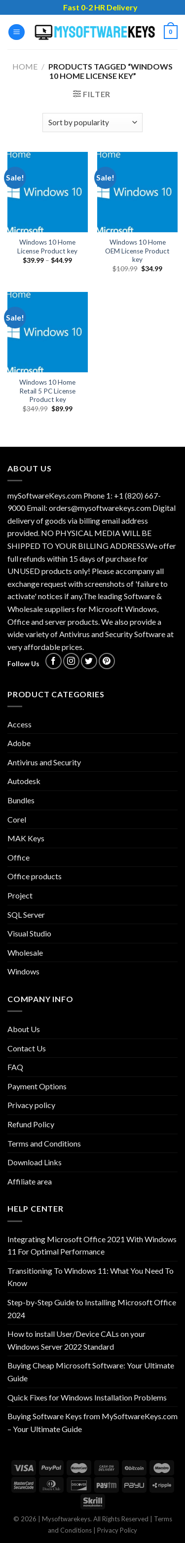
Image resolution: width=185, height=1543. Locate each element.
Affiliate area (29, 1181)
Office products (34, 876)
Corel (16, 819)
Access (19, 724)
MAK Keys (25, 838)
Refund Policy (30, 1124)
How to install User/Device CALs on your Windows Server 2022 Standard (76, 1340)
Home (24, 66)
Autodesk (23, 781)
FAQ (15, 1067)
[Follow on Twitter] (89, 661)
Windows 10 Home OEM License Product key (137, 250)
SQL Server (26, 914)
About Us (23, 1029)
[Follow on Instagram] (71, 661)
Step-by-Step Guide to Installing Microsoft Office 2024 (91, 1308)
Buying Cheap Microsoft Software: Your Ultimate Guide (90, 1372)
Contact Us (26, 1048)
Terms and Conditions (44, 1143)
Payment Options (37, 1086)
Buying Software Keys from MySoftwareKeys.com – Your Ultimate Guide (92, 1422)
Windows (23, 971)
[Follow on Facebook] (53, 661)
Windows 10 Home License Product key (47, 246)
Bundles (21, 800)
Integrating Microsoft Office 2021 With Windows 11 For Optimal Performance (92, 1245)
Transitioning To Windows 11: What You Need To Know (90, 1277)
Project (20, 895)
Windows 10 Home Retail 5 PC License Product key (47, 390)
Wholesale (25, 952)
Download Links (34, 1162)
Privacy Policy (117, 1530)
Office (18, 857)
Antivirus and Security (44, 762)
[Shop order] (92, 122)
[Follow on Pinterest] (107, 661)
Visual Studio (29, 933)
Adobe (19, 743)
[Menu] (16, 32)
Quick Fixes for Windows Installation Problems (87, 1397)
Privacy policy (31, 1105)
